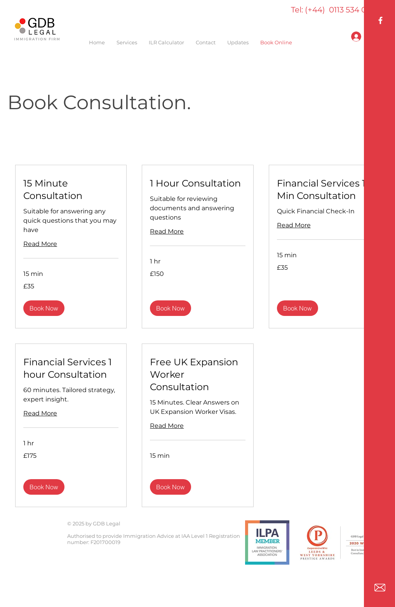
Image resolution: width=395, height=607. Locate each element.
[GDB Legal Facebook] (380, 20)
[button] (43, 308)
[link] (70, 189)
